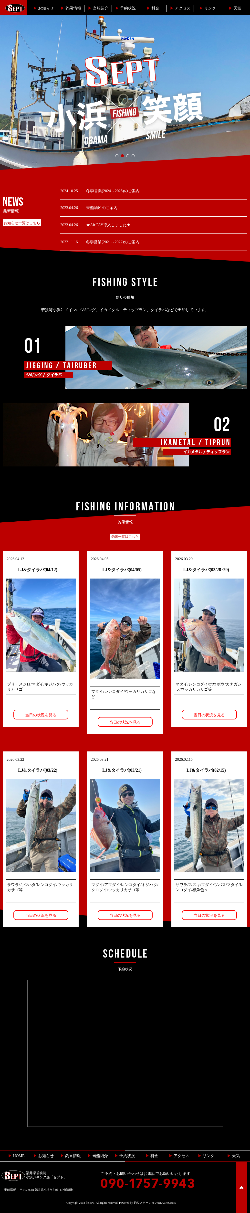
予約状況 (125, 8)
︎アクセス (180, 8)
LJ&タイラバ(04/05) (122, 569)
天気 (235, 8)
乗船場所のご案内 (101, 208)
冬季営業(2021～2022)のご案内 (112, 242)
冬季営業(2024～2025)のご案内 (112, 191)
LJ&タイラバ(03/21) (122, 770)
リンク (207, 8)
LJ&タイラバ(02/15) (206, 770)
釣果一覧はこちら (125, 536)
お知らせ (43, 8)
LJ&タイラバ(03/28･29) (206, 569)
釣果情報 (71, 8)
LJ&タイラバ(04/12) (37, 569)
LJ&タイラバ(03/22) (37, 770)
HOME (16, 1156)
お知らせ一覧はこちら (22, 223)
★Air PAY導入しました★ (108, 225)
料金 (152, 8)
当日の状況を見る (40, 715)
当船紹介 (98, 8)
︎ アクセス (179, 1156)
